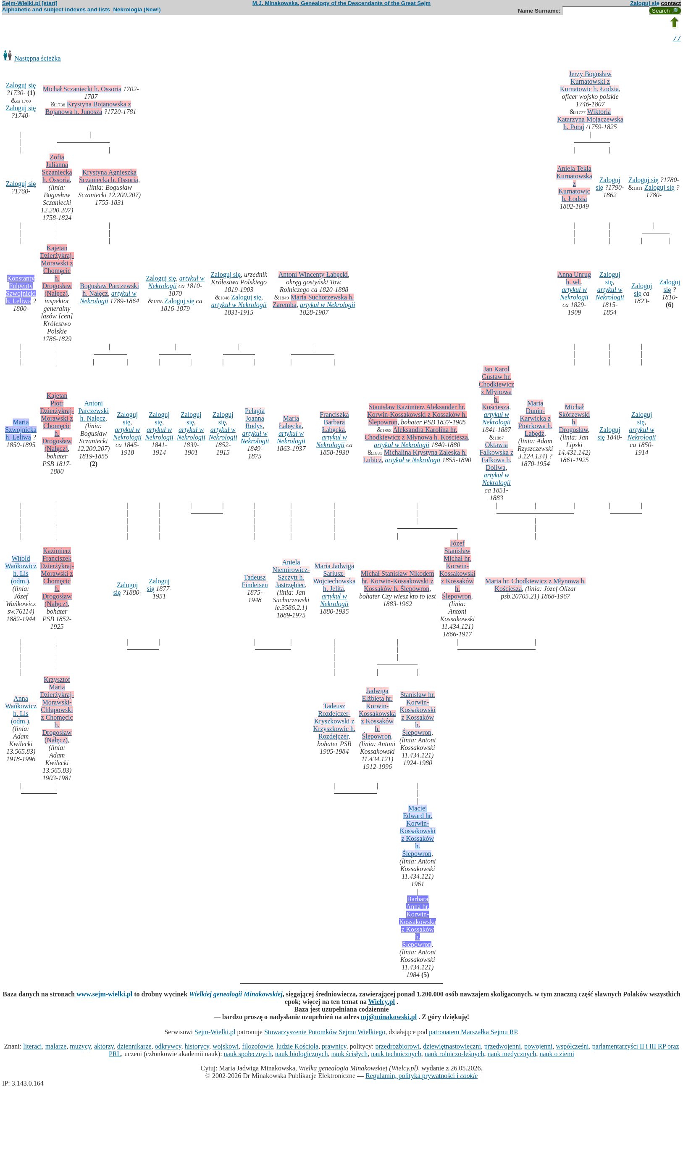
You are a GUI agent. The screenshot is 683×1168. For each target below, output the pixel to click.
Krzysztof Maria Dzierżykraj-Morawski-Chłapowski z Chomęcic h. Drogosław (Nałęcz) (57, 711)
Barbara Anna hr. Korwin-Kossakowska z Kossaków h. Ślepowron (417, 923)
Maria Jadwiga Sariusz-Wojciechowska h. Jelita (334, 578)
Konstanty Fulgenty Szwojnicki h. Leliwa (20, 291)
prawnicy (334, 1047)
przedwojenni (502, 1047)
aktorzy (104, 1047)
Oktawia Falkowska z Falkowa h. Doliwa (496, 457)
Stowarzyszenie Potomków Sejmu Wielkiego (324, 1033)
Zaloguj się (644, 3)
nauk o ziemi (556, 1055)
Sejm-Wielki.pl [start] (30, 3)
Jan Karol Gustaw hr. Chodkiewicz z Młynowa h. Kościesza (496, 389)
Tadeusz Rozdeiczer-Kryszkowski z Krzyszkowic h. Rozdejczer (334, 722)
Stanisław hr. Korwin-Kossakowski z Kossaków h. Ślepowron (418, 714)
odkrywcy (168, 1047)
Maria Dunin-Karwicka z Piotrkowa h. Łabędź (535, 419)
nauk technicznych (396, 1055)
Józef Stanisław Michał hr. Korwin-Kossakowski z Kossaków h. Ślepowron (457, 571)
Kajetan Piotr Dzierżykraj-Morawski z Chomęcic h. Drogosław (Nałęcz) (57, 423)
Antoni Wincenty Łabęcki (313, 275)
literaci (32, 1047)
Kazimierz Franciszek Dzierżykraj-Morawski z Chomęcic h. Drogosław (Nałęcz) (57, 578)
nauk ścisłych (349, 1055)
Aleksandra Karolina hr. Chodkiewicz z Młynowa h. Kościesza (416, 434)
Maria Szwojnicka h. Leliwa (21, 431)
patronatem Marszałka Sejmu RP (473, 1033)
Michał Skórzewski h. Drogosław (574, 419)
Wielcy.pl (381, 1002)
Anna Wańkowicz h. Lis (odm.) (21, 711)
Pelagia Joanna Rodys (255, 419)
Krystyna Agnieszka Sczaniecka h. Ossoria (108, 177)
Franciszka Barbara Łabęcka (334, 423)
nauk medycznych (511, 1055)
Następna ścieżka (37, 59)
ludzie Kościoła (297, 1047)
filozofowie (257, 1047)
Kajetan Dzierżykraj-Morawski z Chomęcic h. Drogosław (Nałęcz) (57, 272)
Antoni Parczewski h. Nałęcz (93, 412)
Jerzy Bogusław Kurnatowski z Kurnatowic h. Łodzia (589, 83)
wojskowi (226, 1047)
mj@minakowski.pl (389, 1018)
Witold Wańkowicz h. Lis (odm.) (21, 571)
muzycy (80, 1047)
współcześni (572, 1047)
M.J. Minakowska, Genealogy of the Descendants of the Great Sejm (341, 3)
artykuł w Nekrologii (108, 298)
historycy (197, 1047)
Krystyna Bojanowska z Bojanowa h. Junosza (88, 109)
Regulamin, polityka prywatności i (421, 1077)
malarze (56, 1047)
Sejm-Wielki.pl (215, 1033)
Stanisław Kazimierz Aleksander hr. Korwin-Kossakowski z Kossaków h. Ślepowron (417, 416)
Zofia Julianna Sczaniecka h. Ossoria (57, 170)
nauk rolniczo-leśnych (454, 1055)
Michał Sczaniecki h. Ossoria (82, 90)
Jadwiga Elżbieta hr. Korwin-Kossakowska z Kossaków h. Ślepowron (377, 715)
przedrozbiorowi (397, 1047)
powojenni (538, 1047)
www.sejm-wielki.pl (104, 995)
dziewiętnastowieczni (452, 1047)
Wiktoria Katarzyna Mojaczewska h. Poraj (590, 120)
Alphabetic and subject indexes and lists (56, 9)
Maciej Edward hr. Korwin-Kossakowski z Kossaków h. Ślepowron (418, 832)
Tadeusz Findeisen (255, 582)
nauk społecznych (248, 1055)
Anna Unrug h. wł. (574, 279)
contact (671, 3)
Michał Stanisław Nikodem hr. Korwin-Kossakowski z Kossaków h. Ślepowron (397, 582)
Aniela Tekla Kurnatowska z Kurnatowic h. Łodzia (574, 185)
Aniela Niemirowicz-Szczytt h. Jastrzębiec (291, 575)
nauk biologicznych (301, 1055)
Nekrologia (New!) (136, 9)
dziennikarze (134, 1047)
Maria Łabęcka (290, 423)
